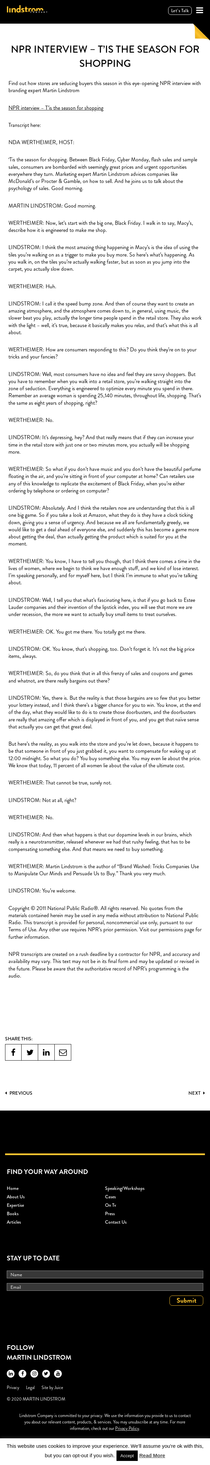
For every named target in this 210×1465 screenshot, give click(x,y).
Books (13, 1213)
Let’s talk (180, 10)
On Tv (110, 1205)
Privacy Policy (127, 1428)
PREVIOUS (18, 1093)
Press (110, 1213)
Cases (110, 1196)
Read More (152, 1455)
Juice (58, 1387)
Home (13, 1188)
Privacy (13, 1387)
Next (196, 1093)
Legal (30, 1387)
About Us (16, 1196)
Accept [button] (127, 1455)
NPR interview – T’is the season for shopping (55, 107)
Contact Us (116, 1222)
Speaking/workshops (125, 1188)
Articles (14, 1222)
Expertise (15, 1205)
